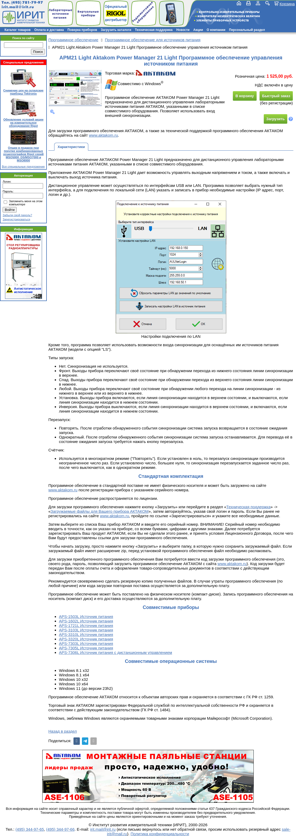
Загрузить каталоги (116, 30)
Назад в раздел (62, 731)
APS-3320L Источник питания (86, 639)
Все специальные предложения (23, 166)
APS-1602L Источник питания (86, 621)
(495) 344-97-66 (60, 829)
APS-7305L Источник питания (86, 648)
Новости (182, 30)
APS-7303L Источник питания (86, 643)
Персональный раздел (247, 30)
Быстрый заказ (276, 96)
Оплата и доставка (49, 30)
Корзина (287, 4)
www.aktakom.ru (103, 135)
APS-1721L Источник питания (86, 625)
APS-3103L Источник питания (86, 630)
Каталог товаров (17, 30)
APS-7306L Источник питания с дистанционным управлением (115, 652)
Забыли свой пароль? (17, 215)
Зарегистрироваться (16, 219)
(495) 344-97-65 (30, 829)
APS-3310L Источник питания (86, 634)
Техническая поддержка (154, 30)
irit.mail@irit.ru (18, 7)
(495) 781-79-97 (27, 2)
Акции (198, 30)
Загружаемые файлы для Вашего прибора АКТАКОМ (99, 511)
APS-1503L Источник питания (86, 616)
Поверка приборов (82, 30)
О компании (216, 30)
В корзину (244, 96)
